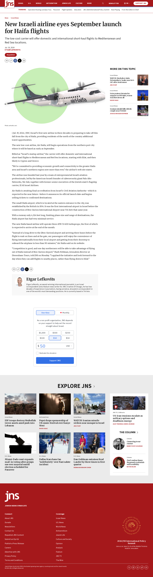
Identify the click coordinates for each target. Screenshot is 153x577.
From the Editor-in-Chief (130, 10)
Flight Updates (67, 10)
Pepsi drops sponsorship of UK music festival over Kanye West (54, 423)
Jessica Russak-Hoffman (119, 114)
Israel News (15, 18)
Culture (79, 3)
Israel (20, 3)
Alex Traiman (118, 424)
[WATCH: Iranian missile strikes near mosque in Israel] (89, 404)
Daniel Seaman (128, 424)
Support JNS (140, 3)
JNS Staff (113, 85)
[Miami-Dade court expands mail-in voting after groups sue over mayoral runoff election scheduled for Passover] (20, 442)
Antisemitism (51, 3)
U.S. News (8, 456)
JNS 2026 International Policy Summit (96, 10)
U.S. (29, 3)
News (6, 18)
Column (129, 439)
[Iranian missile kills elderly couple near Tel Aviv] (142, 110)
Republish (11, 55)
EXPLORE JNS (76, 386)
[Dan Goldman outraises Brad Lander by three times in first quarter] (89, 442)
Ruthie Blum (131, 467)
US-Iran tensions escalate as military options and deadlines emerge (128, 418)
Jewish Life (66, 3)
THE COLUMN (129, 432)
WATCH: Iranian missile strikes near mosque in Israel (89, 421)
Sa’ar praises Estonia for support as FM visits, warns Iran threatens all (121, 96)
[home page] (9, 4)
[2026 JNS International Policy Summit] (131, 525)
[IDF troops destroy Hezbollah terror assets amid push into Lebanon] (20, 404)
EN (127, 3)
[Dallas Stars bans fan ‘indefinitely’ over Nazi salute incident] (55, 442)
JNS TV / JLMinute (119, 413)
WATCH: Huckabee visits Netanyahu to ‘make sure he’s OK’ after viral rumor (122, 80)
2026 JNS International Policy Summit (131, 542)
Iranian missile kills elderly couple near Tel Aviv (121, 110)
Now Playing (115, 10)
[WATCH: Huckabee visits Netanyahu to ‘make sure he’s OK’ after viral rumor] (142, 80)
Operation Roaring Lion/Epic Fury (39, 10)
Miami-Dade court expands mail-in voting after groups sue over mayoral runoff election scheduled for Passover (19, 464)
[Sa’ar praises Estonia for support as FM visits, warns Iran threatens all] (142, 95)
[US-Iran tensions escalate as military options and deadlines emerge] (129, 403)
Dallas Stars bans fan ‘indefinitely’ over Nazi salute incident (54, 462)
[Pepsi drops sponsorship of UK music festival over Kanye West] (55, 404)
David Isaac (114, 100)
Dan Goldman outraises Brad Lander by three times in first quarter (89, 462)
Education (77, 10)
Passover (56, 10)
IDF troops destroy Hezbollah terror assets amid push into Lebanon (20, 423)
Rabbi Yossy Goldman (134, 446)
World (38, 3)
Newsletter (114, 3)
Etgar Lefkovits (12, 50)
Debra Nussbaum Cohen (82, 468)
